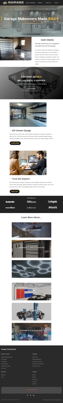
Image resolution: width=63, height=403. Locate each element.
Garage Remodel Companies (6, 356)
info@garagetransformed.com (31, 389)
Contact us (34, 381)
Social (58, 3)
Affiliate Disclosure (58, 399)
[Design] (31, 291)
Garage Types (35, 356)
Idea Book (3, 374)
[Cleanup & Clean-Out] (31, 332)
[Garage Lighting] (31, 269)
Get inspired (31, 88)
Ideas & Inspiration (30, 2)
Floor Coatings (4, 359)
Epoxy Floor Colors (36, 365)
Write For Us (34, 379)
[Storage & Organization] (31, 249)
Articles (41, 3)
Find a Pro (14, 191)
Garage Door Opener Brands (37, 363)
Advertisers (34, 383)
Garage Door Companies (37, 361)
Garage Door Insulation (5, 365)
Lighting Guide (4, 361)
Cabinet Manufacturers (36, 359)
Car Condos (3, 368)
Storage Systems (4, 363)
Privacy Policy (45, 399)
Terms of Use (51, 399)
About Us (49, 3)
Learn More (15, 143)
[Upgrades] (31, 311)
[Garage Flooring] (31, 230)
